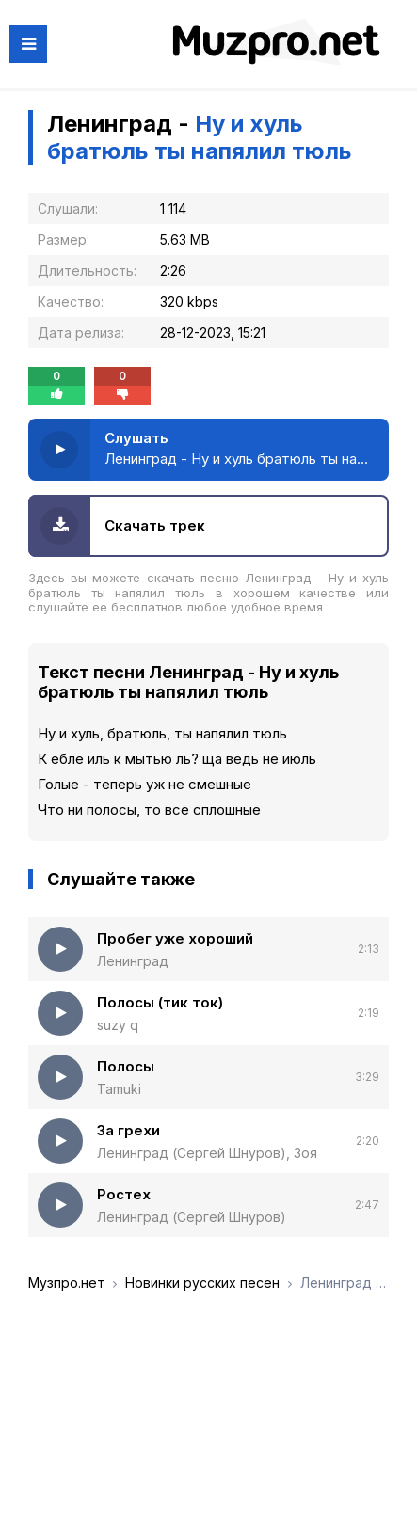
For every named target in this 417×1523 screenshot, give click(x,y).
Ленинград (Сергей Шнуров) (191, 1217)
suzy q (117, 1025)
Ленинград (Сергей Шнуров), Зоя (207, 1153)
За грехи (128, 1130)
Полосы (125, 1066)
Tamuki (119, 1089)
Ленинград (132, 961)
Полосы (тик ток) (160, 1002)
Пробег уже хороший (175, 938)
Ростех (124, 1194)
